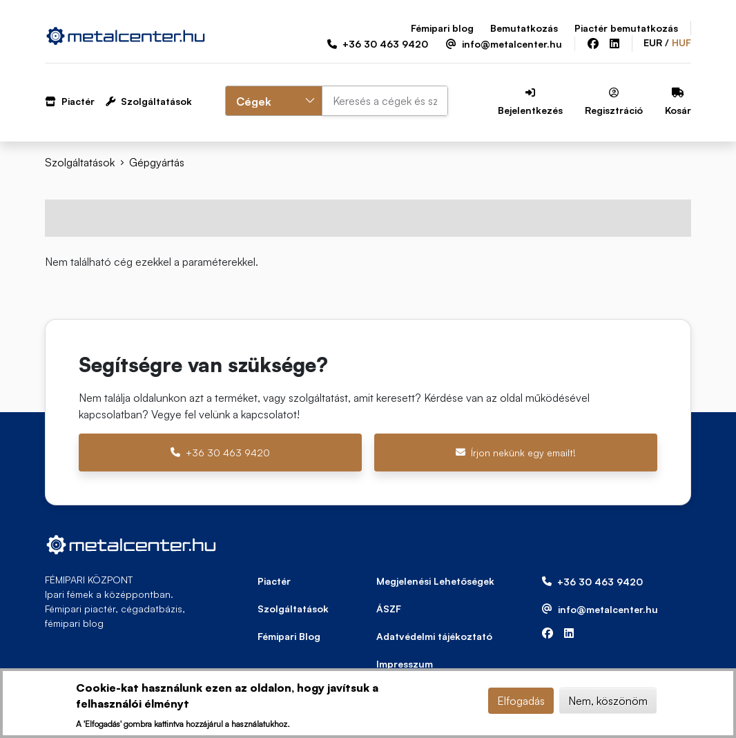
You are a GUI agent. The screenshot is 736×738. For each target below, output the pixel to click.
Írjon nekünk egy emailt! (516, 452)
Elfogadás (521, 701)
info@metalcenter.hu (504, 44)
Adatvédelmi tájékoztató (434, 636)
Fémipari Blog (289, 636)
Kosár (678, 102)
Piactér (70, 101)
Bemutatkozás (524, 28)
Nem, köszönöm (608, 701)
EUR (652, 42)
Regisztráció (614, 102)
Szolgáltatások (149, 101)
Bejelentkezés (530, 102)
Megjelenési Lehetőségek (435, 581)
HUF (681, 42)
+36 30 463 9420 (377, 44)
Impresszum (404, 664)
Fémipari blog (442, 28)
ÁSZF (388, 608)
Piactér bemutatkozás (626, 28)
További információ (339, 723)
